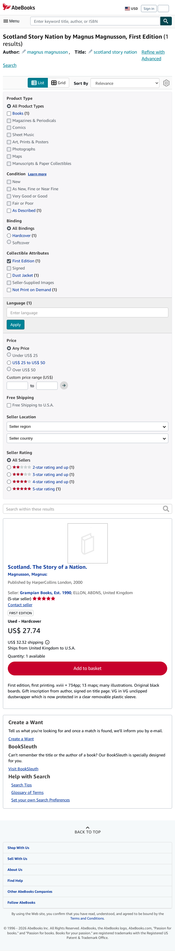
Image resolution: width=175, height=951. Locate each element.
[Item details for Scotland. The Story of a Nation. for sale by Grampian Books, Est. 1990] (87, 543)
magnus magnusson (47, 52)
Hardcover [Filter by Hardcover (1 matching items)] (21, 235)
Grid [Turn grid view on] (58, 83)
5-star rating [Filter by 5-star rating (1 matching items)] (36, 489)
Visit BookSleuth (23, 769)
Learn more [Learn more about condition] (37, 174)
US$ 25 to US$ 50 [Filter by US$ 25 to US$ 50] (26, 362)
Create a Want (21, 739)
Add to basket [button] (87, 668)
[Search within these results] (87, 509)
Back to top (88, 831)
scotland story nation (115, 52)
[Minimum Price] (17, 386)
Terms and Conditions (87, 918)
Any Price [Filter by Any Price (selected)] (18, 348)
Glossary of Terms (27, 792)
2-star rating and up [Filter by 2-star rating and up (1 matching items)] (43, 467)
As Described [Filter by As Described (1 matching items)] (24, 210)
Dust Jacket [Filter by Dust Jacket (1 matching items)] (23, 275)
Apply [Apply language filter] (15, 324)
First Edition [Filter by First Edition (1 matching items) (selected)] (23, 260)
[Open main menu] (12, 21)
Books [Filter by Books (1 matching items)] (18, 113)
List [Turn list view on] (37, 83)
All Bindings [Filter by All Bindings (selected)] (21, 228)
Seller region (20, 426)
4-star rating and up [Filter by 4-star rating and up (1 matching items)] (43, 481)
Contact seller (20, 604)
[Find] (166, 21)
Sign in (149, 8)
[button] (166, 509)
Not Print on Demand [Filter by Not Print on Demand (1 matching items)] (32, 289)
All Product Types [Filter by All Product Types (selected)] (26, 105)
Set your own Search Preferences (40, 799)
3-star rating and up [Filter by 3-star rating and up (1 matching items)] (43, 474)
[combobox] (95, 21)
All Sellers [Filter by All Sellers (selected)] (21, 460)
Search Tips (21, 784)
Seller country (21, 438)
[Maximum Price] (47, 386)
